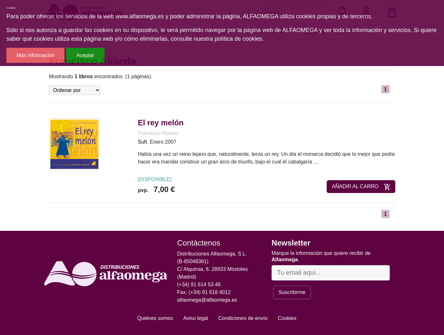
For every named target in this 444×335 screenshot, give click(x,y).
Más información (35, 55)
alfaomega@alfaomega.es (207, 300)
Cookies (287, 318)
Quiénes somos (155, 318)
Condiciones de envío (243, 318)
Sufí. (143, 142)
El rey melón (161, 122)
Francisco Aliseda (158, 133)
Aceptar (85, 55)
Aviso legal (195, 318)
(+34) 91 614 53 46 (199, 284)
